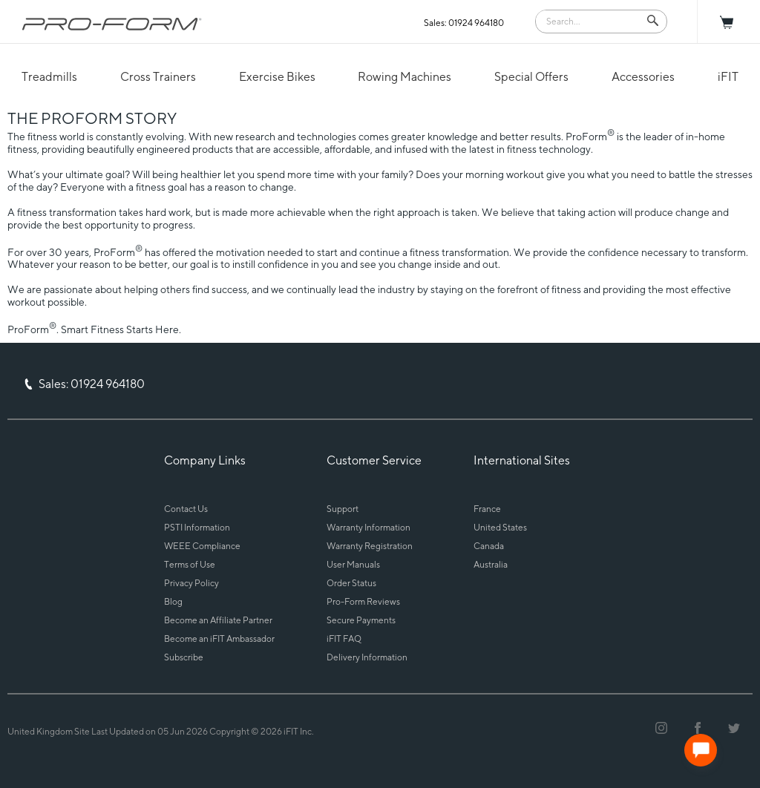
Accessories (643, 77)
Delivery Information (367, 657)
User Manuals (353, 564)
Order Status (351, 582)
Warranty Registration (370, 545)
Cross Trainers (158, 77)
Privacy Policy (191, 582)
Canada (489, 545)
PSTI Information (197, 527)
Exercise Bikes (277, 77)
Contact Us (186, 508)
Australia (491, 564)
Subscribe (183, 657)
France (487, 508)
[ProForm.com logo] (112, 23)
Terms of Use (189, 564)
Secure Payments (361, 620)
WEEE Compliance (202, 545)
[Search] (591, 20)
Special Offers (531, 77)
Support (342, 508)
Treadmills (49, 77)
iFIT (728, 77)
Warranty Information (368, 527)
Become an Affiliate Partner (218, 620)
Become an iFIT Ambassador (219, 638)
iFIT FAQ (344, 638)
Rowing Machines (404, 77)
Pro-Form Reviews (363, 601)
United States (500, 527)
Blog (173, 601)
